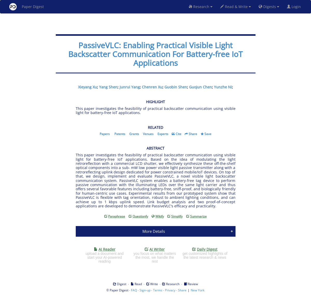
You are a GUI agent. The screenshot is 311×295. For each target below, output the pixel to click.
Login (295, 6)
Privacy (170, 290)
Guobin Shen (175, 87)
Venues (148, 134)
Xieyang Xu (87, 87)
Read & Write (235, 6)
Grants (134, 134)
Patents (119, 134)
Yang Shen (108, 87)
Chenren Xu (152, 87)
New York (197, 290)
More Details (153, 231)
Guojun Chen (200, 87)
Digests (269, 6)
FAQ (134, 290)
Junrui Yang (130, 87)
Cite (178, 134)
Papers (105, 134)
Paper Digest (26, 6)
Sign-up (145, 290)
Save (207, 134)
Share (193, 134)
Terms (157, 290)
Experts (162, 134)
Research (200, 6)
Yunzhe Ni (223, 87)
